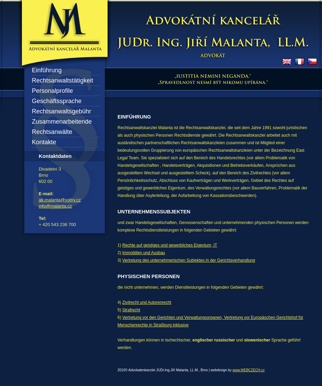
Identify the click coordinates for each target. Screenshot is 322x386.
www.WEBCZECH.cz (249, 370)
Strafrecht (131, 310)
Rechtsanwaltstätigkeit (62, 80)
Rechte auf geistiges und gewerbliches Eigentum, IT (169, 245)
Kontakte (44, 142)
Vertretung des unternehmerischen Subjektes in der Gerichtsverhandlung (188, 260)
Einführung (47, 70)
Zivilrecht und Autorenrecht (146, 302)
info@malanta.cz (55, 206)
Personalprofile (52, 90)
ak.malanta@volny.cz (60, 199)
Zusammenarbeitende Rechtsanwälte (62, 126)
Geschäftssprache (57, 101)
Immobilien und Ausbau (143, 252)
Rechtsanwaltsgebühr (61, 111)
